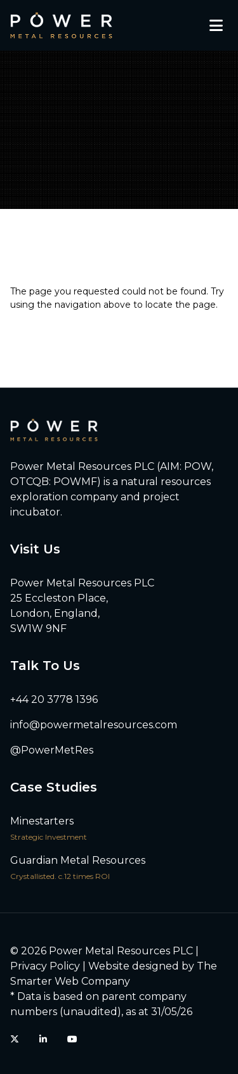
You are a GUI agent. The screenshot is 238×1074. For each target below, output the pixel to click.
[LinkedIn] (43, 1039)
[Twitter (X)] (14, 1039)
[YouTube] (72, 1039)
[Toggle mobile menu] (216, 25)
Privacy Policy (45, 966)
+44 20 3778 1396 (54, 699)
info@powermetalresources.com (93, 725)
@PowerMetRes (51, 750)
